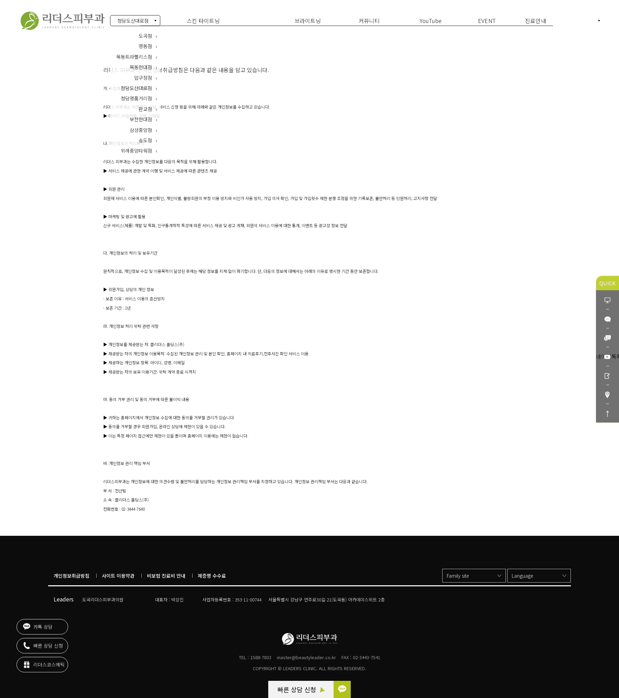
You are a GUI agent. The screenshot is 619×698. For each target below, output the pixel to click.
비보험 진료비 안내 (166, 575)
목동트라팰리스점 (134, 53)
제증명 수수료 (212, 575)
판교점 (145, 105)
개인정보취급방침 (71, 575)
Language (522, 575)
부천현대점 (141, 116)
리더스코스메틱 (44, 663)
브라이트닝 (308, 20)
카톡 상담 (38, 625)
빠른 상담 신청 (301, 689)
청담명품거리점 (136, 95)
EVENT (487, 20)
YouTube (431, 20)
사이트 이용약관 (118, 575)
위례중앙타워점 (136, 147)
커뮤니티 (369, 20)
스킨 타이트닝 (203, 20)
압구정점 (143, 74)
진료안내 (535, 20)
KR (593, 20)
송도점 (145, 137)
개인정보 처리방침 (63, 21)
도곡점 (145, 32)
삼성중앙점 (141, 126)
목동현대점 (141, 63)
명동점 (145, 43)
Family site (458, 575)
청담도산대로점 (133, 20)
